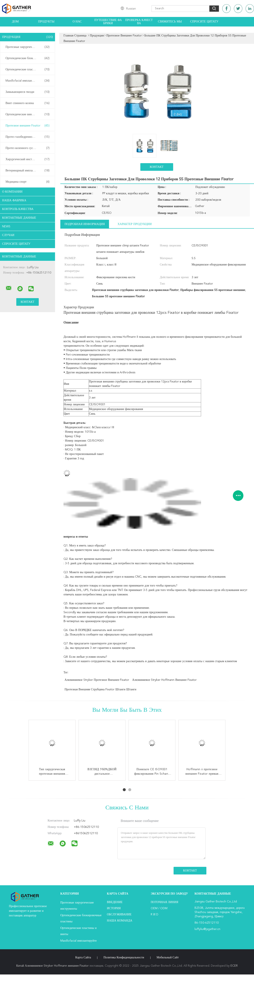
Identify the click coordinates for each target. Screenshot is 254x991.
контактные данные (19, 217)
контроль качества (17, 209)
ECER (234, 965)
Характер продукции (134, 224)
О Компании (12, 191)
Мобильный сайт (168, 957)
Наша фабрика (14, 200)
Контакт (156, 166)
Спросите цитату (204, 21)
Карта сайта (83, 957)
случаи (8, 235)
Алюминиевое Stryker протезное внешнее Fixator (97, 679)
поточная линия (164, 902)
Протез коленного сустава (28, 148)
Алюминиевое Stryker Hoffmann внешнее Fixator (164, 679)
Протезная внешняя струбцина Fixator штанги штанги (100, 689)
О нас (77, 21)
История (114, 908)
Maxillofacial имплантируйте (28, 81)
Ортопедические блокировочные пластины (29, 58)
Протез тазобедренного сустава (28, 137)
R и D (154, 914)
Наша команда (119, 920)
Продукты (46, 21)
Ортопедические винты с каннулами (28, 114)
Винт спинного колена (28, 103)
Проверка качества (139, 22)
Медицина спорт (28, 182)
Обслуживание (119, 914)
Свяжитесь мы (170, 21)
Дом (15, 21)
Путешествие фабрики (108, 22)
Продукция (27, 37)
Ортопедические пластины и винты (28, 69)
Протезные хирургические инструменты (29, 47)
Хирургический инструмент (28, 159)
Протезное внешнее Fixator (28, 126)
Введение (115, 902)
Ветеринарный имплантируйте (28, 170)
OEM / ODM (159, 908)
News (6, 226)
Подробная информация (85, 224)
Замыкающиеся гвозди (28, 92)
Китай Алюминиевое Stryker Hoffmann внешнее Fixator (52, 965)
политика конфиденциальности (124, 957)
